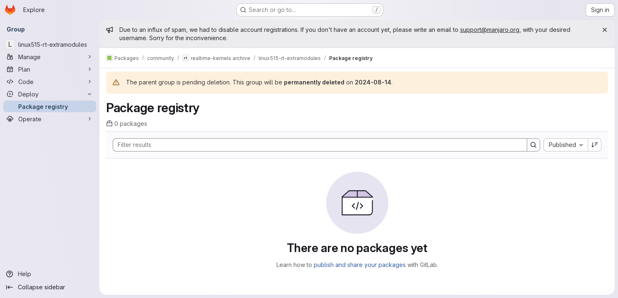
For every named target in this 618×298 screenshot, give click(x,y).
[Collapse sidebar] (49, 287)
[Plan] (49, 69)
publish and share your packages (360, 264)
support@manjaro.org (489, 29)
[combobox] (565, 144)
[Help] (49, 274)
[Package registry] (49, 106)
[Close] (605, 30)
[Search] (316, 145)
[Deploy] (49, 94)
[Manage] (49, 56)
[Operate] (49, 119)
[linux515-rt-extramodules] (49, 44)
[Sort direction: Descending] (594, 144)
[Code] (49, 81)
